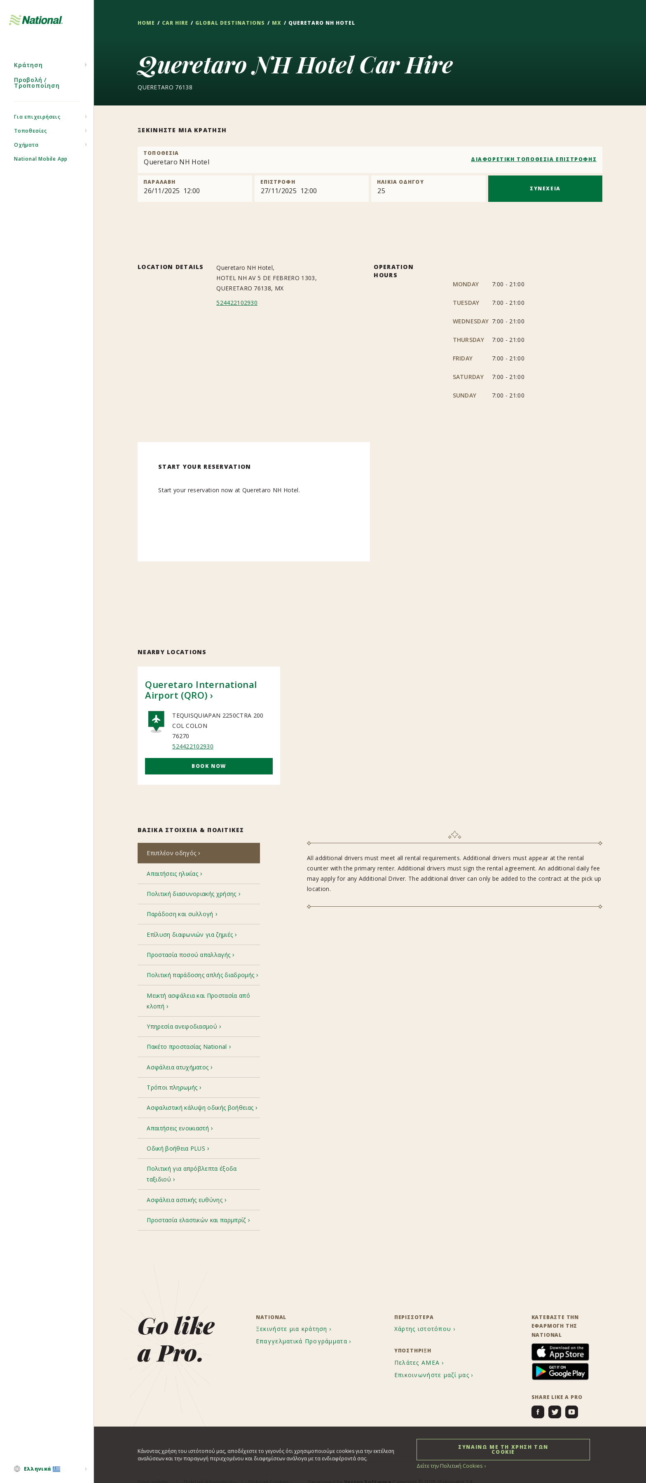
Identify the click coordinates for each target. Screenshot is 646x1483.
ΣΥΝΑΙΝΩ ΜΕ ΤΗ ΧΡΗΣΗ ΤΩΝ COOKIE (503, 1449)
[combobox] (370, 160)
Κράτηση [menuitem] (28, 72)
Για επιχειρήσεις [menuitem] (37, 123)
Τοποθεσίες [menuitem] (30, 137)
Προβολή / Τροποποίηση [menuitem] (37, 89)
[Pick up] (195, 188)
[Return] (312, 188)
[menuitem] (47, 1469)
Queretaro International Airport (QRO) (201, 689)
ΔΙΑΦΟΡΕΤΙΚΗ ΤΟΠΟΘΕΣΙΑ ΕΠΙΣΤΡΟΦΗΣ (534, 159)
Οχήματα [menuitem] (26, 151)
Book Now (209, 766)
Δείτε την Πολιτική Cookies (448, 1465)
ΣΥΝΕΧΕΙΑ (545, 188)
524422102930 (236, 302)
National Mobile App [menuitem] (41, 165)
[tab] (199, 853)
